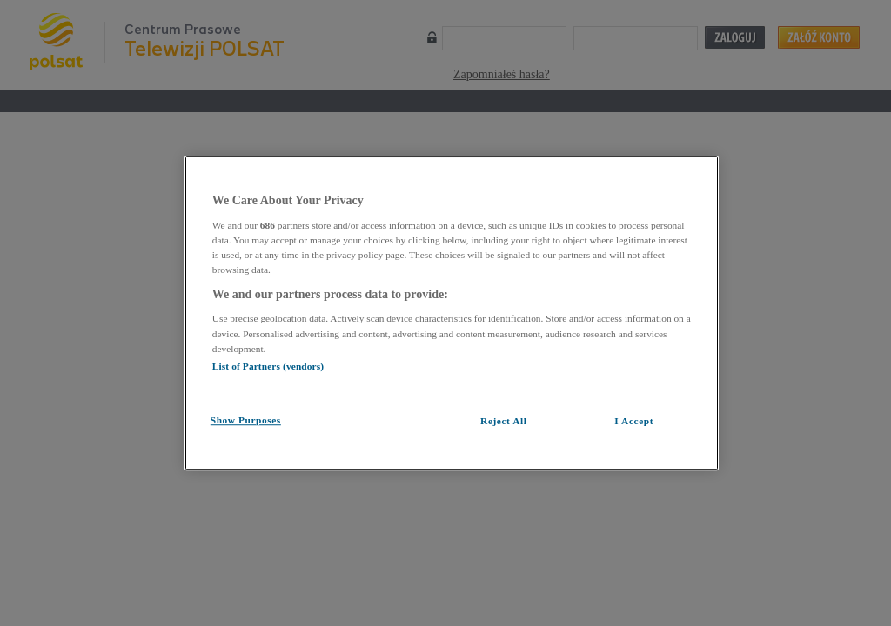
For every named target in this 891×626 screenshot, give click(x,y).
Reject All (503, 421)
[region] (451, 313)
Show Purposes (246, 420)
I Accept (633, 421)
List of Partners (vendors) (268, 366)
